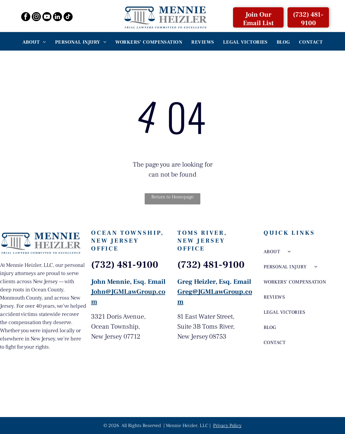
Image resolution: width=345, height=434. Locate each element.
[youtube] (46, 17)
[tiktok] (68, 17)
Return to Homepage (172, 197)
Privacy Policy (227, 425)
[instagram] (36, 17)
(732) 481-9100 (124, 264)
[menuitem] (34, 42)
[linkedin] (57, 17)
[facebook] (25, 17)
